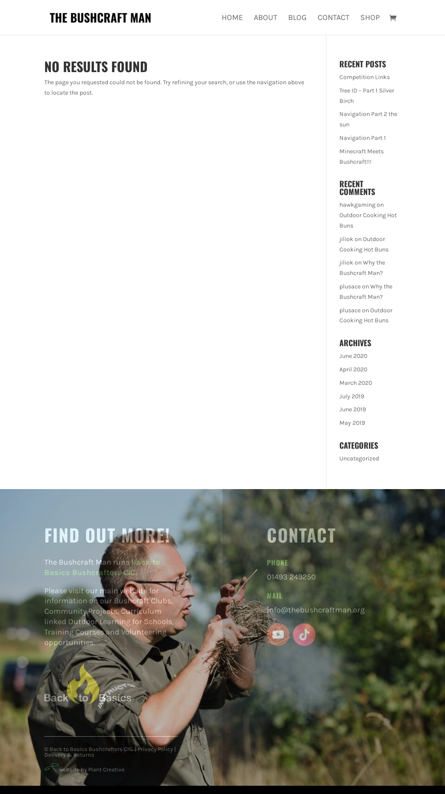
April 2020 (353, 369)
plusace (350, 286)
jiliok (346, 239)
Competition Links (364, 77)
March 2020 (355, 383)
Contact (333, 18)
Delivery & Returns (69, 754)
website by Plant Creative (84, 769)
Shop (370, 18)
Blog (297, 18)
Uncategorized (359, 458)
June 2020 (353, 356)
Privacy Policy (155, 749)
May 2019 (352, 423)
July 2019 (351, 396)
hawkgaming (357, 204)
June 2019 (352, 409)
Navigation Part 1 (362, 138)
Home (232, 18)
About (265, 18)
